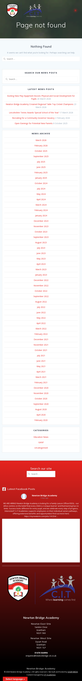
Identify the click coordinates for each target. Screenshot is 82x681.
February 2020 (41, 420)
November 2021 (41, 344)
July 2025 (41, 161)
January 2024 (41, 215)
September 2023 (41, 237)
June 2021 (41, 361)
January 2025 (41, 178)
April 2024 (41, 199)
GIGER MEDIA (73, 672)
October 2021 (41, 350)
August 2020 (41, 409)
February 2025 (41, 172)
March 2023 (41, 269)
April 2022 (41, 323)
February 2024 (41, 210)
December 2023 (41, 221)
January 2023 (41, 274)
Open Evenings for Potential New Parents (34, 123)
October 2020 (41, 398)
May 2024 (41, 194)
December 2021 (41, 339)
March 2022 (41, 328)
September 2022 (41, 296)
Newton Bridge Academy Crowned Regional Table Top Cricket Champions (39, 104)
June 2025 (41, 167)
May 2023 (41, 258)
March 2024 (41, 204)
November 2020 (41, 393)
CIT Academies (50, 675)
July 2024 (41, 188)
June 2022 (41, 312)
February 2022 (41, 334)
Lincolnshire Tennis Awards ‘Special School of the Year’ (34, 112)
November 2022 (41, 285)
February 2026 (41, 145)
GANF (41, 442)
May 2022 (41, 317)
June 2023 (41, 253)
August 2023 (41, 242)
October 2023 (41, 231)
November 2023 (41, 226)
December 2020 (41, 387)
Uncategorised (41, 447)
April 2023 (41, 264)
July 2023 (41, 248)
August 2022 (41, 301)
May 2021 (41, 366)
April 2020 (41, 414)
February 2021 (41, 382)
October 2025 (41, 151)
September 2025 (41, 156)
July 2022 (41, 307)
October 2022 (41, 291)
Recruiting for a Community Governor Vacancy (33, 118)
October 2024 (41, 183)
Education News (41, 437)
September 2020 (41, 404)
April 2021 (41, 371)
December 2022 (41, 280)
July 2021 (41, 355)
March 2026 (41, 140)
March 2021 (41, 377)
